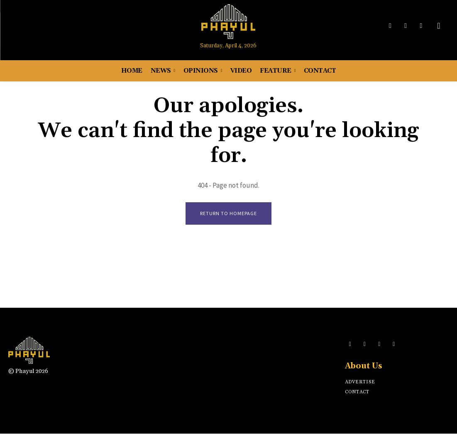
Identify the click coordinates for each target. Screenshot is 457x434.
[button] (439, 26)
